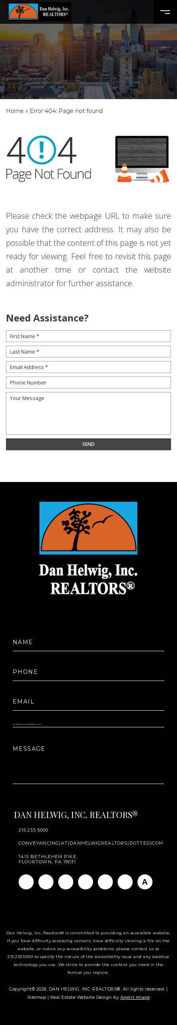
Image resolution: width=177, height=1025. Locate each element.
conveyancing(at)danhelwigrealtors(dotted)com (91, 843)
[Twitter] (85, 881)
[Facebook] (26, 881)
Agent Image (135, 997)
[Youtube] (105, 881)
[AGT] (144, 881)
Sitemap (36, 997)
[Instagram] (45, 881)
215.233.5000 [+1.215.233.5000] (33, 830)
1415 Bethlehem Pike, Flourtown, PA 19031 (48, 859)
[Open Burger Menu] (165, 12)
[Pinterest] (125, 881)
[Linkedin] (65, 881)
